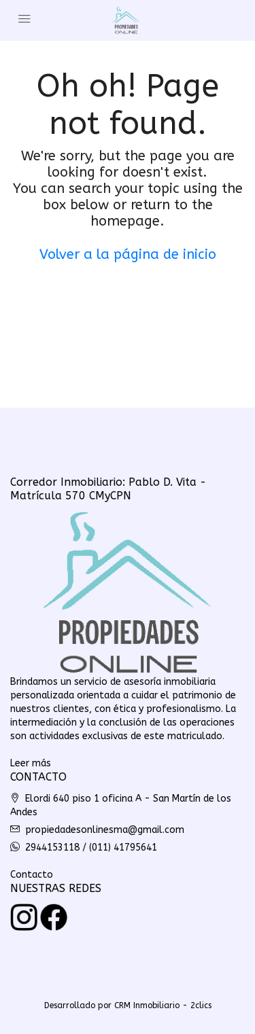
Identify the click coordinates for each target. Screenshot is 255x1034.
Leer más (30, 763)
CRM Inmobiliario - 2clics (162, 1005)
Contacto (31, 874)
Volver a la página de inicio (127, 254)
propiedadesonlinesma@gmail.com (104, 830)
